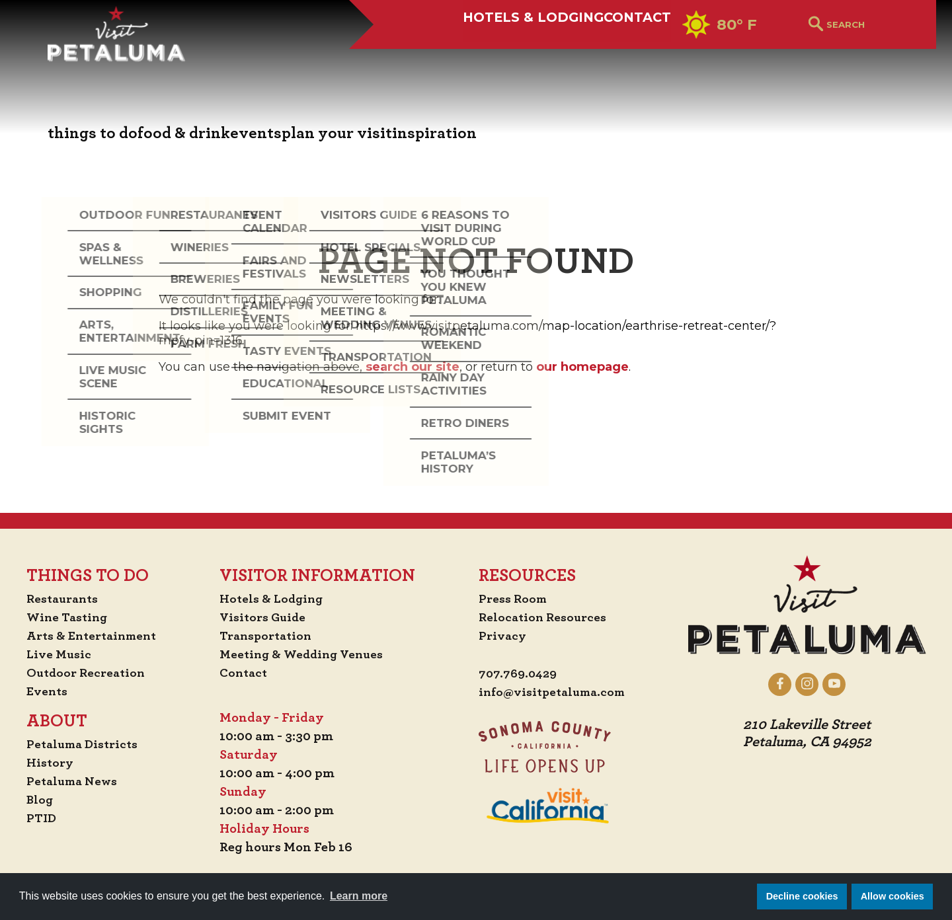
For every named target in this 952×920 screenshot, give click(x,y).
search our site (412, 367)
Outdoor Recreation (80, 672)
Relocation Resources (544, 617)
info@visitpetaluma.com (555, 692)
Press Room (514, 598)
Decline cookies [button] (802, 896)
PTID (34, 818)
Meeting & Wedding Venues (305, 654)
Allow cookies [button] (892, 896)
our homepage (582, 367)
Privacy (503, 635)
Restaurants (57, 598)
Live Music (51, 654)
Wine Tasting (61, 617)
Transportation (268, 635)
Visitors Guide (264, 617)
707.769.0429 (520, 674)
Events (40, 691)
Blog (32, 799)
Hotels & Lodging (485, 57)
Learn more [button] (358, 895)
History (43, 762)
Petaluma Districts (77, 744)
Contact (618, 57)
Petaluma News (66, 781)
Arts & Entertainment (87, 635)
